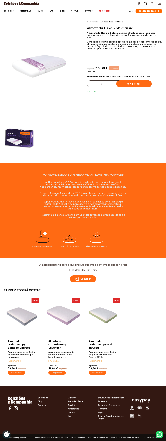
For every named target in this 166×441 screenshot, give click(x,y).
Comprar (83, 279)
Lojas (131, 11)
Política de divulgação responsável (101, 437)
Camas (40, 11)
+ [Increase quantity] (112, 84)
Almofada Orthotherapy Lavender (57, 344)
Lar (51, 11)
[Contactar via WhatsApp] (159, 434)
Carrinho (42, 405)
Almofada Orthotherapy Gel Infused (100, 344)
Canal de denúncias (149, 437)
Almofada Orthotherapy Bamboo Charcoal (19, 344)
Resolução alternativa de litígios (111, 417)
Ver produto (16, 373)
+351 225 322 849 (149, 11)
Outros (89, 11)
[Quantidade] (101, 84)
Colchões (9, 11)
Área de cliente (75, 401)
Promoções (104, 11)
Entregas (102, 401)
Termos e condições (42, 437)
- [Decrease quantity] (91, 84)
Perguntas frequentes (109, 405)
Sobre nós (43, 397)
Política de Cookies (78, 437)
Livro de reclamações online (128, 437)
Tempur (74, 11)
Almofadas (25, 11)
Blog (40, 401)
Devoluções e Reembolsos (111, 397)
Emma (62, 11)
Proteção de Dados (60, 437)
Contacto (102, 408)
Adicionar (133, 83)
